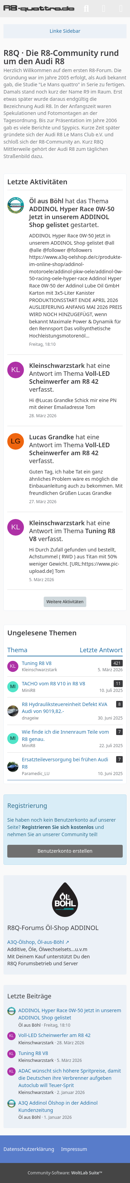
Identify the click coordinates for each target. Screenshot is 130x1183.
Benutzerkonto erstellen (64, 851)
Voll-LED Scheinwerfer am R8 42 (54, 1035)
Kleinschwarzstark (36, 1043)
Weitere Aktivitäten (65, 602)
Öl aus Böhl (29, 1025)
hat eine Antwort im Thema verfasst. (69, 377)
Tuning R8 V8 (33, 1053)
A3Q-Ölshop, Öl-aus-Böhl (35, 942)
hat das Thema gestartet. (71, 213)
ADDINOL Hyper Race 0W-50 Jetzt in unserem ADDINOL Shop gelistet (69, 1014)
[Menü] (121, 9)
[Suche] (86, 9)
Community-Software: (65, 1173)
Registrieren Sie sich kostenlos (58, 827)
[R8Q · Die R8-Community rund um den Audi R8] (39, 9)
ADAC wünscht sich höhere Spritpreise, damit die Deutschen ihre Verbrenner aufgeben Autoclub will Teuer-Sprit (69, 1077)
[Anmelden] (104, 8)
